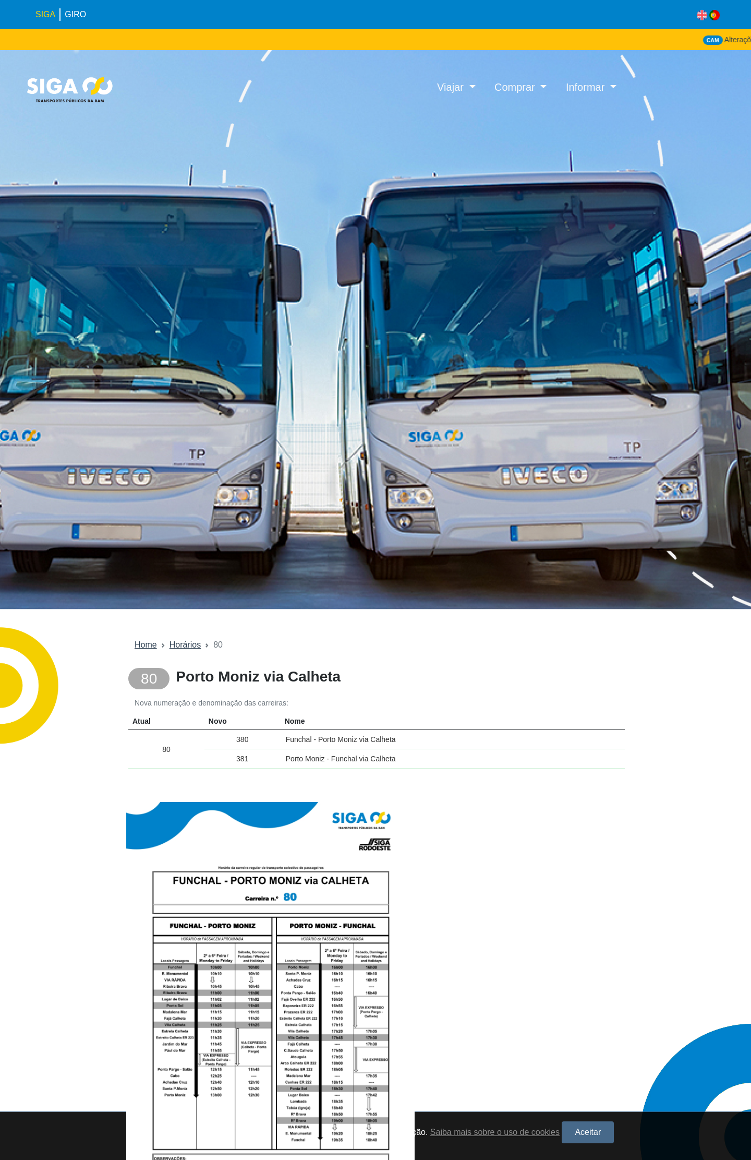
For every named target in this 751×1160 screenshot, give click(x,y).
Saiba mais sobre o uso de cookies (495, 1132)
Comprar (516, 87)
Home (146, 644)
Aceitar (588, 1132)
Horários (185, 644)
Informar (587, 87)
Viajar (451, 87)
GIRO (75, 14)
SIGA (45, 14)
